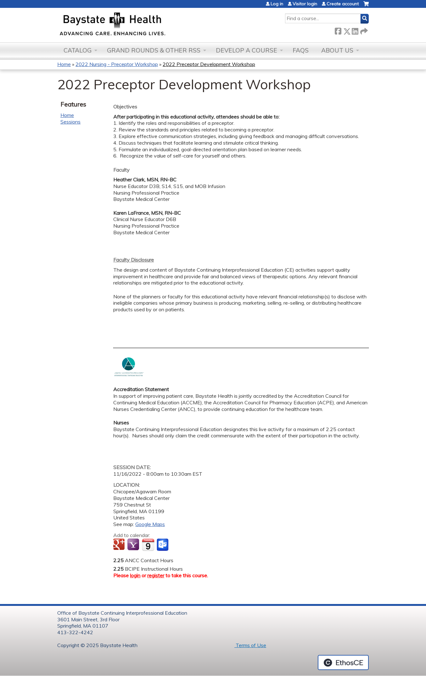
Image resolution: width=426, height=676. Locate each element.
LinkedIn (355, 30)
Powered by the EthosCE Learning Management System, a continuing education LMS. (343, 662)
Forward (363, 30)
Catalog (78, 50)
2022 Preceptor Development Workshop (209, 64)
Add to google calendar (119, 545)
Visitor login (305, 4)
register (155, 575)
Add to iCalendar (148, 544)
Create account (343, 4)
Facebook (338, 30)
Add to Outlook (163, 545)
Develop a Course (246, 50)
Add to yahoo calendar (133, 545)
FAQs (301, 50)
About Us (337, 50)
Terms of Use (250, 645)
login (135, 575)
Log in (277, 4)
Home (64, 64)
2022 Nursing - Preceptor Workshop (117, 64)
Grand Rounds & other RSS (153, 50)
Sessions (70, 122)
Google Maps (150, 524)
